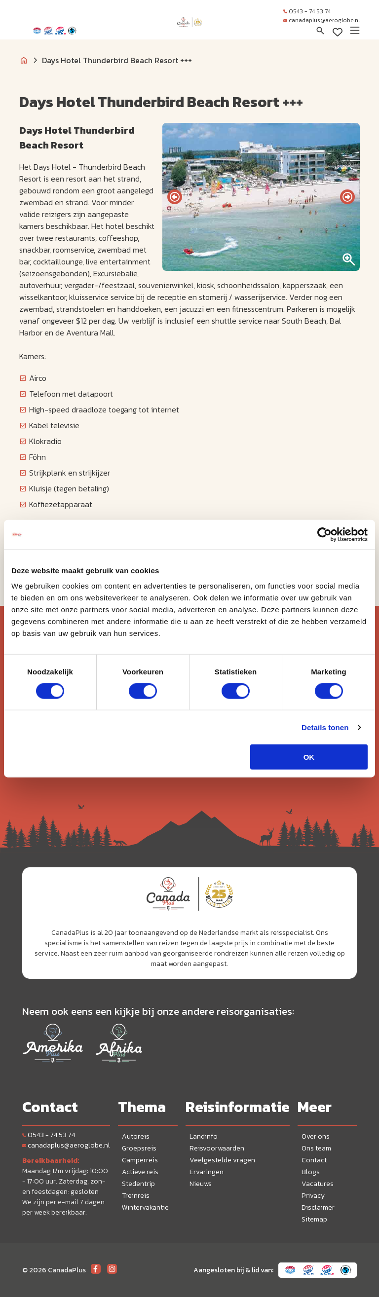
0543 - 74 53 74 (307, 11)
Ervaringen (207, 1172)
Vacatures (318, 1184)
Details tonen (325, 727)
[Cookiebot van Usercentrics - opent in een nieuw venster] (324, 534)
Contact (314, 1160)
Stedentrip (138, 1184)
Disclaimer (318, 1207)
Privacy (313, 1195)
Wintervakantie (145, 1207)
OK (309, 757)
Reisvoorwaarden (217, 1148)
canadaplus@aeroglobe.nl (321, 20)
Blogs (311, 1172)
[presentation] (174, 196)
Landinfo (204, 1136)
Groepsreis (139, 1148)
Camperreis (140, 1160)
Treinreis (136, 1195)
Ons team (316, 1148)
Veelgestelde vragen (222, 1160)
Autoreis (136, 1136)
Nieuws (201, 1184)
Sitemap (314, 1219)
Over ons (316, 1136)
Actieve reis (140, 1172)
